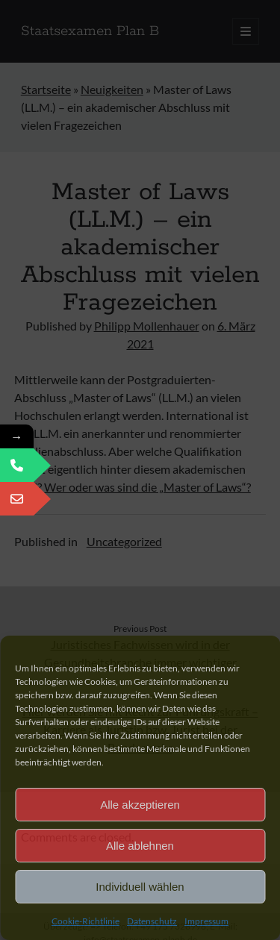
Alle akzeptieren (140, 804)
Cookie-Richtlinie (85, 921)
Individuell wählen (140, 886)
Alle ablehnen (140, 845)
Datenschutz (152, 921)
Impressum (206, 921)
